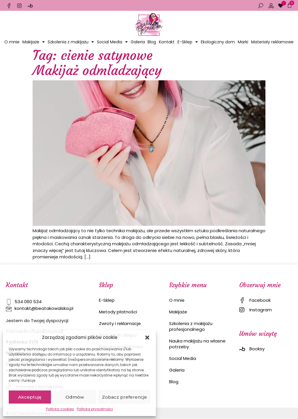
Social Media (112, 42)
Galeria (138, 42)
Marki (243, 42)
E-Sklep (188, 42)
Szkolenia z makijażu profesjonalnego (190, 326)
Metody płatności (118, 312)
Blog (152, 42)
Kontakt (167, 42)
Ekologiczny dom (218, 42)
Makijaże (33, 42)
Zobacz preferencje (124, 397)
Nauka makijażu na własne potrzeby (197, 344)
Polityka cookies (60, 408)
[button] (147, 337)
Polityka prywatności (95, 408)
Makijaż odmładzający (97, 70)
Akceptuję (29, 397)
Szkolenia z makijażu (71, 42)
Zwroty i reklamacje (120, 323)
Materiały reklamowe (272, 42)
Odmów (74, 397)
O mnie (11, 42)
